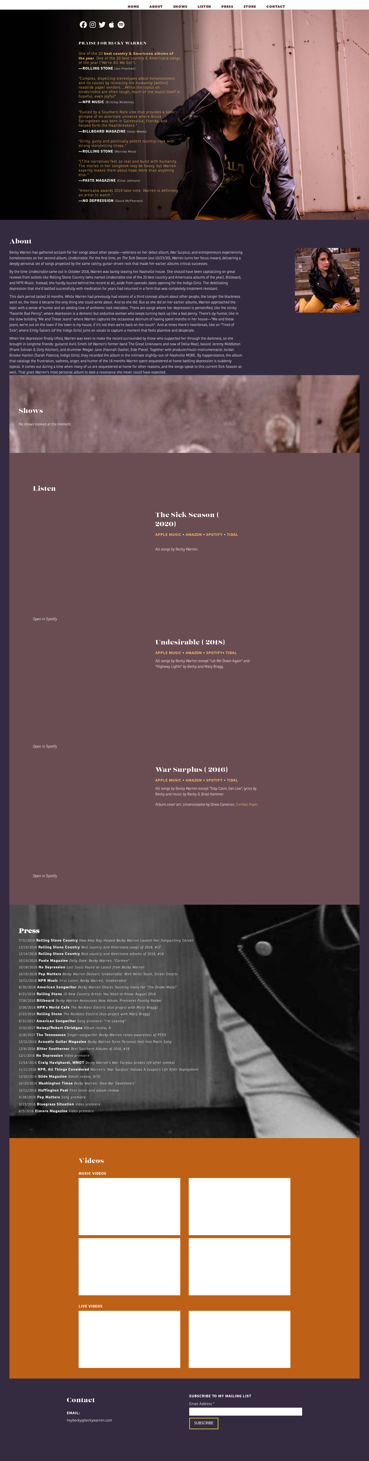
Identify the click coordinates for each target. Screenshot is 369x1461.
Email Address (201, 1404)
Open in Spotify (45, 619)
